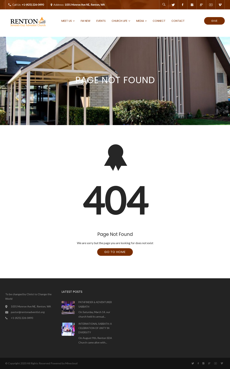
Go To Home (115, 252)
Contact (178, 21)
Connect (159, 21)
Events (101, 21)
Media (140, 21)
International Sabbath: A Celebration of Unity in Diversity (95, 328)
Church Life (119, 21)
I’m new (85, 21)
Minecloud (71, 363)
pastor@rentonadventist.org (28, 312)
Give (214, 21)
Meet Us (66, 21)
